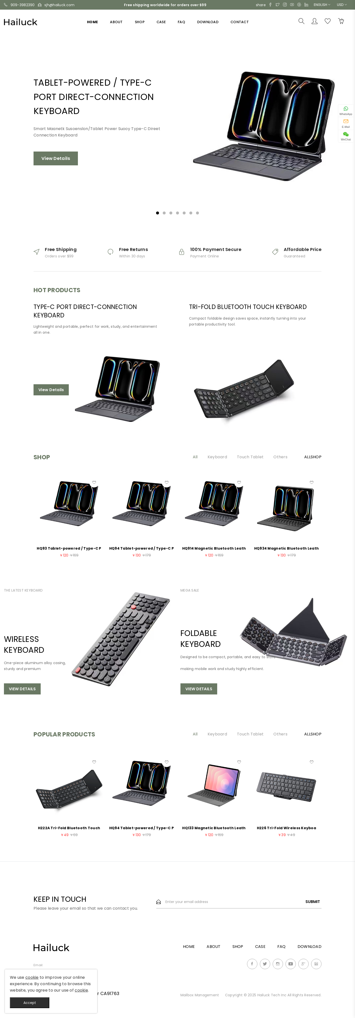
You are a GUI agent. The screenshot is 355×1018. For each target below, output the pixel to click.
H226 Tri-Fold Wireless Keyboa (286, 828)
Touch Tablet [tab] (250, 457)
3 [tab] (170, 212)
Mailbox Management (200, 995)
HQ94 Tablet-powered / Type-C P (141, 548)
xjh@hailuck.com (59, 4)
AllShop (312, 457)
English (322, 4)
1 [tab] (157, 212)
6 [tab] (190, 212)
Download (207, 21)
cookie (32, 977)
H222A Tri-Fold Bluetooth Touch (69, 828)
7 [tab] (197, 212)
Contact (240, 21)
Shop (139, 21)
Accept (29, 1002)
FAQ (181, 21)
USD (342, 4)
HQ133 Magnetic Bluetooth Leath (214, 828)
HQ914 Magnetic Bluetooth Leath (214, 548)
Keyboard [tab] (217, 457)
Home (92, 21)
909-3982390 (23, 4)
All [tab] (195, 457)
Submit (312, 901)
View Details (55, 158)
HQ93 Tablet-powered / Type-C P (69, 548)
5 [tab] (184, 212)
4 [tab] (177, 212)
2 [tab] (164, 212)
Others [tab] (280, 457)
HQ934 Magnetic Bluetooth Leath (286, 548)
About (116, 21)
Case (161, 21)
